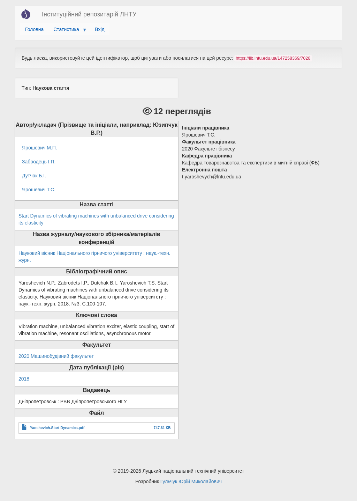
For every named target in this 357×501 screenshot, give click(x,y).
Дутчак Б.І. (34, 175)
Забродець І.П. (38, 161)
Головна (34, 29)
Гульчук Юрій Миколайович (191, 481)
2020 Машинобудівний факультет (56, 356)
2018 (23, 379)
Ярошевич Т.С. (38, 189)
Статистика (67, 31)
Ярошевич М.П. (39, 147)
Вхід (99, 29)
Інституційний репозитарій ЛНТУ (89, 14)
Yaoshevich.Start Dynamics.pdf (57, 428)
